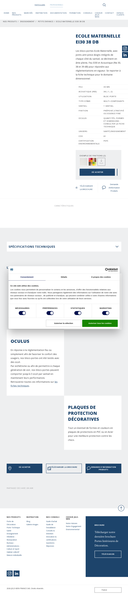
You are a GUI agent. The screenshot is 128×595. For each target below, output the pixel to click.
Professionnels (58, 5)
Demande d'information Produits (111, 187)
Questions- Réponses (50, 544)
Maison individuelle (14, 555)
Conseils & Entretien (50, 532)
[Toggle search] (104, 5)
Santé (9, 530)
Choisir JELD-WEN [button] (98, 15)
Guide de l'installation (51, 526)
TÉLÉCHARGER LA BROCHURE (84, 187)
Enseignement (27, 21)
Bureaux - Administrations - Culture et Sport (13, 546)
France (101, 590)
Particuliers (42, 5)
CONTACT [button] (109, 13)
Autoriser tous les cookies (100, 323)
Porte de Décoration (11, 523)
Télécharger (107, 554)
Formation (75, 13)
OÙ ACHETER (97, 172)
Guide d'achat (51, 521)
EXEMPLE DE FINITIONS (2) (93, 155)
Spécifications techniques (32, 247)
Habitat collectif (13, 552)
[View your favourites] (111, 5)
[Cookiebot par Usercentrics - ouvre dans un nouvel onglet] (107, 270)
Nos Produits (10, 21)
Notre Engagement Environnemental (73, 528)
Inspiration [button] (41, 13)
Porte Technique (13, 527)
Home (6, 13)
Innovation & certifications (51, 538)
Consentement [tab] (26, 277)
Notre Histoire (71, 523)
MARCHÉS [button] (28, 13)
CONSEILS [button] (87, 13)
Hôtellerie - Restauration (12, 538)
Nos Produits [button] (16, 14)
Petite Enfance (45, 21)
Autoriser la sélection (63, 323)
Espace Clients (120, 14)
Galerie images (32, 524)
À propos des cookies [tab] (101, 277)
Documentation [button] (58, 13)
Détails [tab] (64, 277)
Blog (28, 521)
